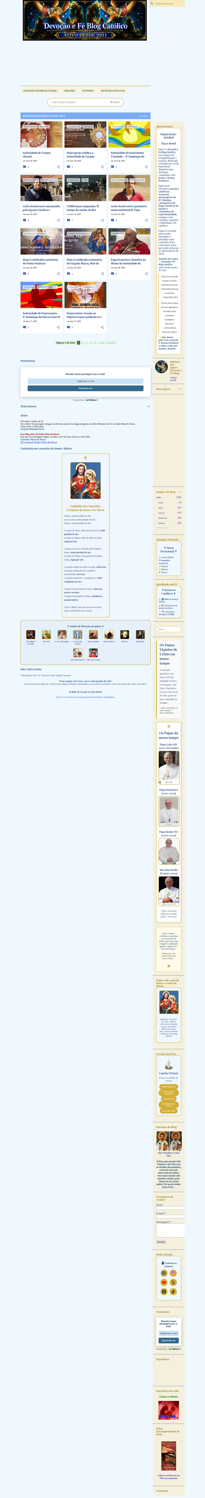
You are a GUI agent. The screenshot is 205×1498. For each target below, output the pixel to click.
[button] (58, 167)
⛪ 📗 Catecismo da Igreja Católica (168, 606)
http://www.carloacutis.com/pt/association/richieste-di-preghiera (85, 697)
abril (160, 507)
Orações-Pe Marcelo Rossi (40, 90)
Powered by (85, 400)
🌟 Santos (163, 569)
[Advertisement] (85, 66)
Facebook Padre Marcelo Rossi (40, 442)
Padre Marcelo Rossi (34, 439)
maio (160, 502)
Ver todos (143, 116)
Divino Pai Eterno (169, 1087)
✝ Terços (162, 572)
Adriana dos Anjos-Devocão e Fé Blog (176, 367)
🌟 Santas (163, 566)
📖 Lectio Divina (166, 557)
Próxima (111, 343)
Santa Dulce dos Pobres (168, 1105)
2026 (158, 497)
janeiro (161, 523)
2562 (102, 343)
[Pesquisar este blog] (170, 3)
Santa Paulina (168, 1099)
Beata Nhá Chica (168, 1111)
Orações (69, 90)
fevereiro (162, 518)
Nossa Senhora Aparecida (169, 1093)
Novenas (88, 90)
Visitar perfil (173, 378)
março (161, 513)
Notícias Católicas (113, 90)
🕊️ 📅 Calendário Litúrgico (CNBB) (167, 612)
